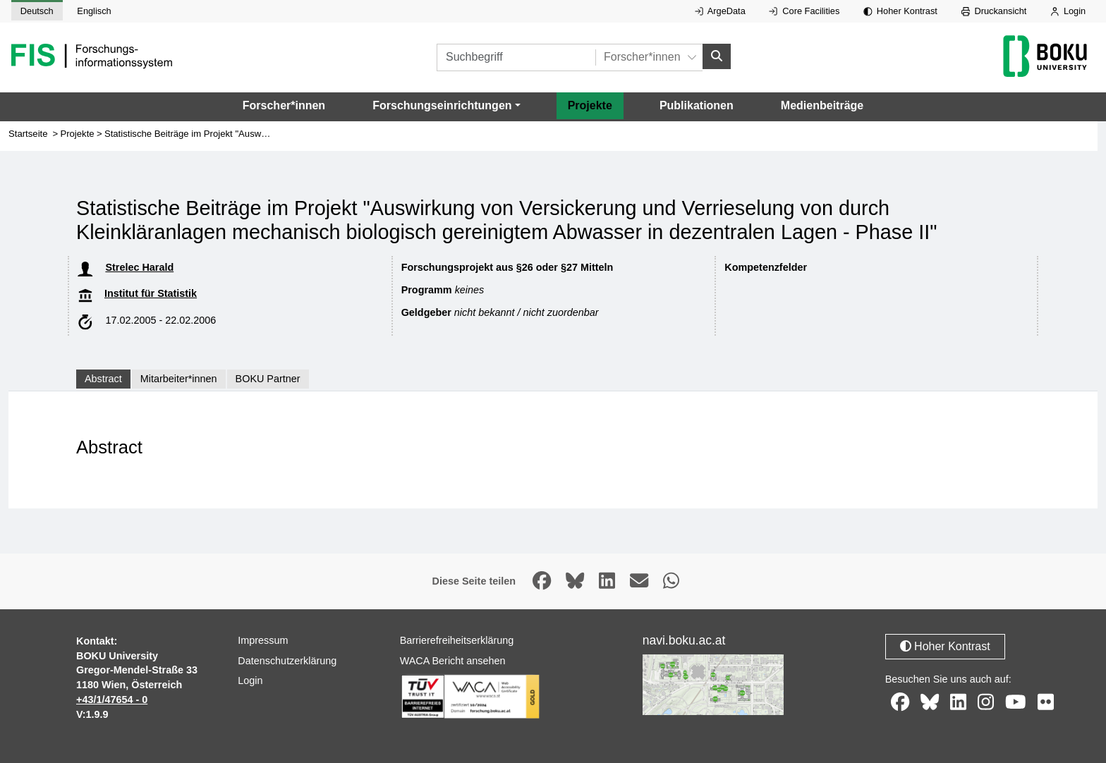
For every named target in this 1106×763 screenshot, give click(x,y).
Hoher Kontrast (900, 11)
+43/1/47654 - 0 (111, 699)
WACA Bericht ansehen (453, 660)
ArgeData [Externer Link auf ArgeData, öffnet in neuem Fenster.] (720, 11)
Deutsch (37, 11)
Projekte (590, 105)
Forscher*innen (284, 105)
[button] (446, 105)
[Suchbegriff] (516, 57)
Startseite (28, 133)
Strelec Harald (139, 267)
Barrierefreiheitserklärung (457, 640)
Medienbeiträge (822, 105)
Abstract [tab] (103, 378)
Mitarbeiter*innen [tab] (178, 378)
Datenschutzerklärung (287, 660)
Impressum (263, 640)
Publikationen (697, 105)
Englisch (94, 11)
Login (1068, 11)
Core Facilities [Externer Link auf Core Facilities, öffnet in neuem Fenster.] (804, 11)
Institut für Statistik (150, 293)
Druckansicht (994, 11)
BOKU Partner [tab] (268, 378)
